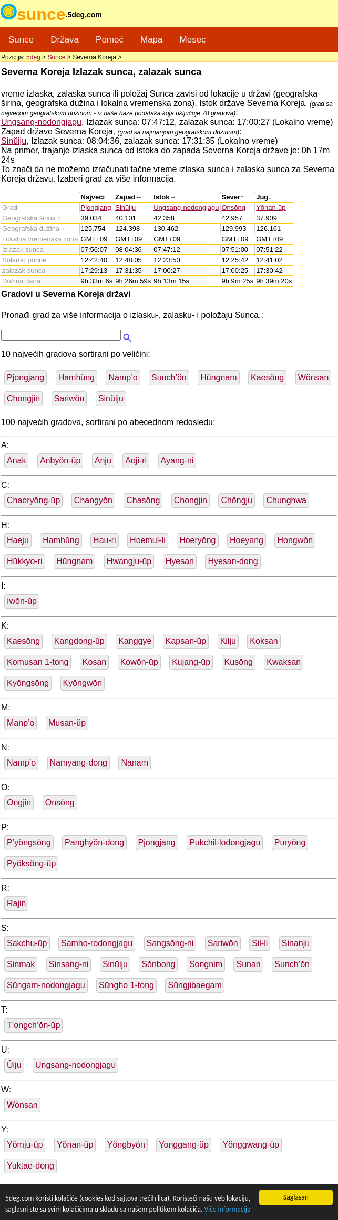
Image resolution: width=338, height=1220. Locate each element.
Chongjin (23, 398)
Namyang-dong (78, 762)
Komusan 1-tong (37, 661)
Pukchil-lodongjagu (224, 842)
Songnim (205, 964)
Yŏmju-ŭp (25, 1144)
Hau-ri (104, 540)
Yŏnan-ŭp (270, 207)
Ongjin (19, 802)
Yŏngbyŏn (126, 1144)
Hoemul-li (148, 540)
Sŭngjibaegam (194, 985)
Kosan (94, 661)
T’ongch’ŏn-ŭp (33, 1025)
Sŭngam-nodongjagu (46, 985)
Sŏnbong (158, 964)
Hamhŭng (76, 377)
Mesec (193, 40)
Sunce (21, 40)
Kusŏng (238, 661)
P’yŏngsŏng (29, 842)
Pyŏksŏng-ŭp (31, 863)
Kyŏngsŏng (28, 682)
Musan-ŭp (67, 722)
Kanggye (134, 640)
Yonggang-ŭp (184, 1144)
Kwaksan (284, 661)
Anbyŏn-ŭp (60, 460)
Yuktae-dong (30, 1165)
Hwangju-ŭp (129, 561)
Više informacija (227, 1209)
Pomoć (110, 40)
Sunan (248, 964)
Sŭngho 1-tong (126, 985)
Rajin (16, 903)
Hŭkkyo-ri (25, 561)
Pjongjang (96, 207)
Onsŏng (234, 207)
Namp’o (122, 377)
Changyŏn (93, 500)
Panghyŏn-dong (94, 842)
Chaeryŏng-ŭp (33, 500)
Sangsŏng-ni (170, 943)
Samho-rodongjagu (96, 943)
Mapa (151, 40)
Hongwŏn (295, 540)
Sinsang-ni (69, 964)
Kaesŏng (267, 377)
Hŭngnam (218, 377)
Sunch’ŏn (169, 377)
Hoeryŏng (197, 540)
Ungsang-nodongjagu (41, 122)
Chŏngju (236, 500)
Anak (16, 460)
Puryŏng (290, 842)
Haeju (18, 540)
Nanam (134, 762)
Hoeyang (246, 540)
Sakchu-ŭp (27, 943)
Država (64, 40)
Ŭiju (14, 1064)
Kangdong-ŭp (79, 640)
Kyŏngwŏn (83, 682)
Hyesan (180, 561)
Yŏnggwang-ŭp (250, 1144)
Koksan (264, 640)
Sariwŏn (69, 398)
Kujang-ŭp (191, 661)
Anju (103, 460)
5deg (33, 57)
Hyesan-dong (233, 561)
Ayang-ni (177, 460)
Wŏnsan (313, 377)
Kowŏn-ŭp (139, 661)
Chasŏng (143, 500)
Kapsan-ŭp (186, 640)
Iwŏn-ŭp (22, 601)
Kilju (228, 640)
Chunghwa (286, 500)
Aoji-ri (136, 460)
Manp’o (20, 722)
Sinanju (296, 943)
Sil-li (260, 943)
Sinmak (21, 964)
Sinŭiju (13, 140)
